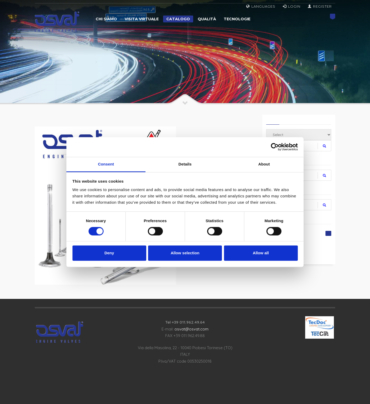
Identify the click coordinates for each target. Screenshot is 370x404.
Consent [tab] (106, 164)
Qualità (207, 19)
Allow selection (185, 253)
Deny (109, 253)
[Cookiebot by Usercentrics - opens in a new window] (275, 147)
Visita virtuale (142, 19)
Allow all (261, 253)
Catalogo (178, 19)
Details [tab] (185, 164)
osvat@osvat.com (191, 329)
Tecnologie (237, 19)
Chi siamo (106, 19)
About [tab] (264, 164)
